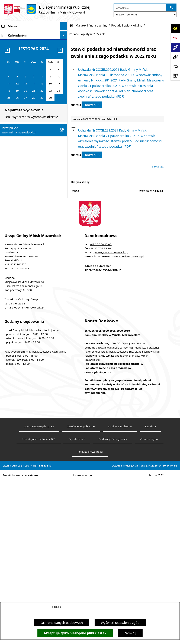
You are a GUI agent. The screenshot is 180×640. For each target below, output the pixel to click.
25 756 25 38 (17, 463)
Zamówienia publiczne (81, 586)
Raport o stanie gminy (18, 213)
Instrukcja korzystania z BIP (38, 599)
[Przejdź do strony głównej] (47, 10)
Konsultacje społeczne (18, 189)
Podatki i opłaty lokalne (126, 25)
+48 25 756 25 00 (100, 404)
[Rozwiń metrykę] (92, 104)
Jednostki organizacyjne (19, 81)
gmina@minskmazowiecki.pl (111, 412)
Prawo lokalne (12, 73)
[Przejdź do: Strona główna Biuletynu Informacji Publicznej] (71, 25)
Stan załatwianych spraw (39, 586)
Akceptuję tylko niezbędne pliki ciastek (75, 633)
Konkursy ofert (13, 197)
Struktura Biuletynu (120, 586)
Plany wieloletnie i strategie (22, 157)
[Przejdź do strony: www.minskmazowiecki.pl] (175, 57)
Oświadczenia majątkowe (20, 165)
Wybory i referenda (16, 181)
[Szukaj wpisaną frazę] (171, 7)
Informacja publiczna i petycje (24, 149)
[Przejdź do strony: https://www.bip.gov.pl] (175, 38)
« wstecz (158, 167)
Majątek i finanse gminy (19, 102)
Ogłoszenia (10, 118)
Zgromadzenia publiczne (20, 220)
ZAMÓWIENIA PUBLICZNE (21, 110)
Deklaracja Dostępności (112, 599)
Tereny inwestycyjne (16, 228)
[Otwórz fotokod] (175, 76)
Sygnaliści (9, 236)
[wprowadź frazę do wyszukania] (140, 7)
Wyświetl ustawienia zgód (120, 623)
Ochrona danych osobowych (62, 623)
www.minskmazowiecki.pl (128, 416)
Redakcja (150, 586)
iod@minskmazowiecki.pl (29, 467)
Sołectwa (8, 58)
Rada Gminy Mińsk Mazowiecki (24, 50)
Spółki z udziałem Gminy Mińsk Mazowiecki (25, 91)
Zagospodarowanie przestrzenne (26, 126)
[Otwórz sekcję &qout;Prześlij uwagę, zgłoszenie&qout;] (175, 66)
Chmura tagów (149, 599)
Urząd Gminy (11, 66)
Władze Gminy (12, 42)
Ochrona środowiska (17, 134)
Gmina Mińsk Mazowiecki (20, 34)
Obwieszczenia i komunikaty (23, 173)
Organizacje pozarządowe (21, 205)
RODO (6, 247)
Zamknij (130, 633)
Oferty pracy (11, 141)
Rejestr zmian (77, 599)
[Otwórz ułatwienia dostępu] (175, 28)
